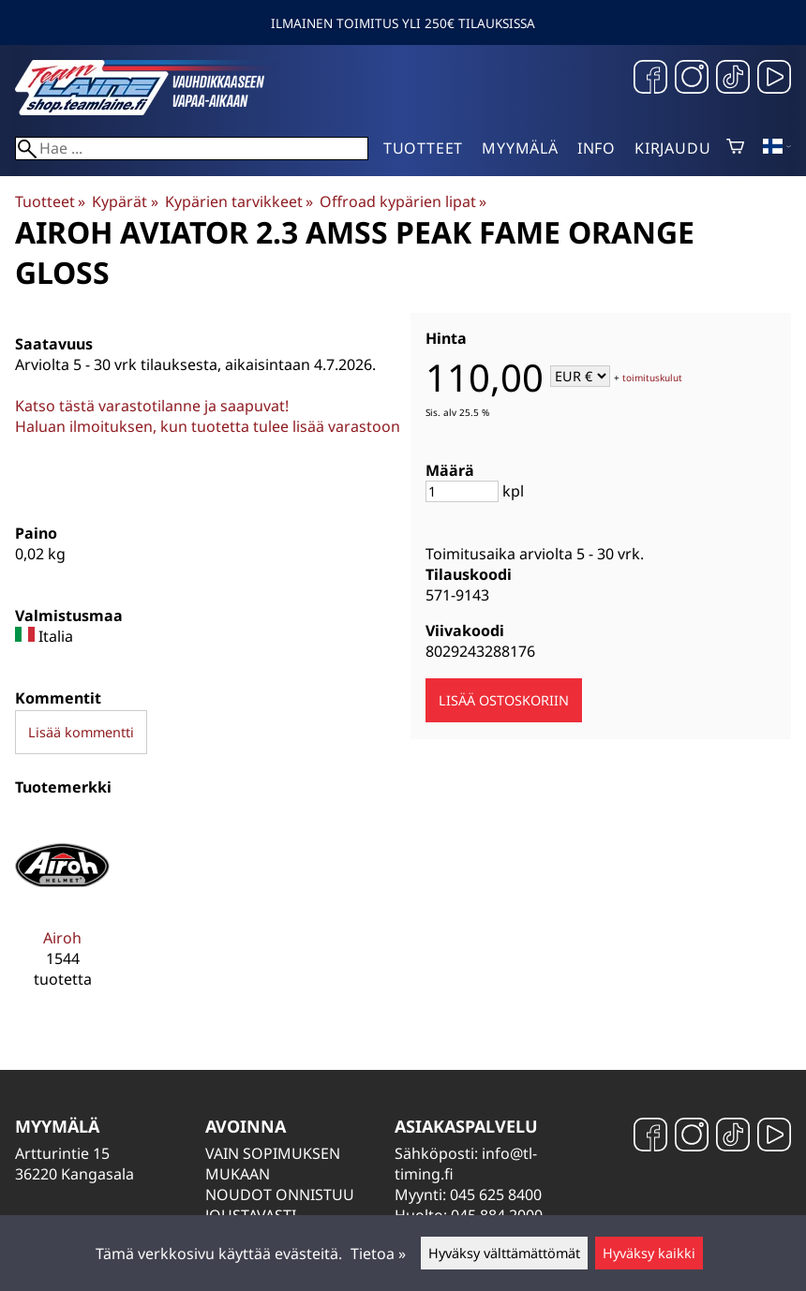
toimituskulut (652, 377)
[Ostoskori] (735, 148)
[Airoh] (62, 911)
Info (596, 148)
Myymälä (520, 148)
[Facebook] (650, 79)
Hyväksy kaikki (649, 1253)
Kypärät (124, 201)
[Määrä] (462, 491)
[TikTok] (733, 79)
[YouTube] (774, 79)
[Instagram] (692, 79)
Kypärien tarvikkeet (239, 201)
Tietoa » (378, 1253)
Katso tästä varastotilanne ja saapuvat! (152, 405)
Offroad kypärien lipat (403, 201)
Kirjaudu (672, 148)
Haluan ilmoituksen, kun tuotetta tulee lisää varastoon (207, 426)
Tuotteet (423, 148)
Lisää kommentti (81, 732)
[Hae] (191, 148)
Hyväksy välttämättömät (504, 1253)
